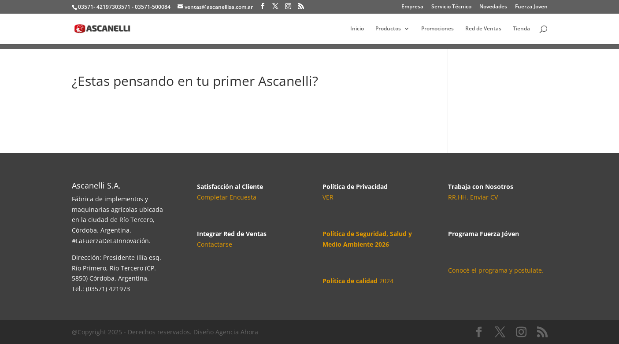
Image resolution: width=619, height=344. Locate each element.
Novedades (493, 7)
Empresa (412, 7)
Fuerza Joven (531, 7)
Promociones (437, 29)
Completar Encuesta (226, 197)
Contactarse (214, 244)
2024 (357, 281)
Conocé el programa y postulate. (496, 270)
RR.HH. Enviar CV (473, 197)
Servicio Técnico (451, 7)
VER (328, 197)
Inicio (357, 29)
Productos (388, 29)
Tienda (521, 29)
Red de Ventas (483, 29)
